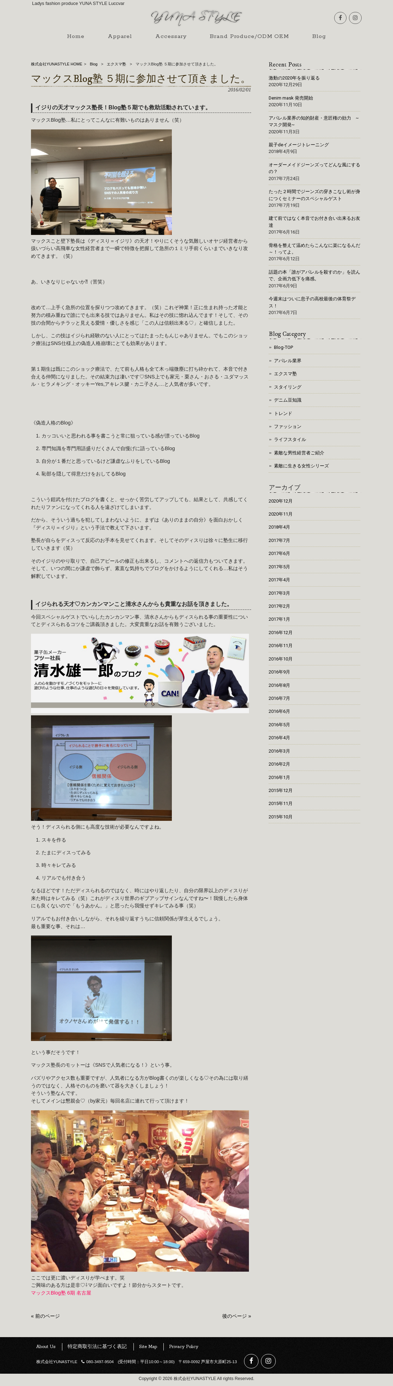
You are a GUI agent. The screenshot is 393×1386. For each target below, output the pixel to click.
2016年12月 (281, 632)
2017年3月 (279, 593)
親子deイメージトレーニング (299, 144)
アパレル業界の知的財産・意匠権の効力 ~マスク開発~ (314, 121)
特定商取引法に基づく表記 (97, 1349)
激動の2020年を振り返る (294, 78)
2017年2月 (279, 606)
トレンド (283, 413)
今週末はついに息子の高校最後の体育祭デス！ (312, 302)
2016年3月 (279, 751)
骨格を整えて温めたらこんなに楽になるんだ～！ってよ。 (314, 249)
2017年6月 (279, 553)
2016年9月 (279, 672)
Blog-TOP (283, 347)
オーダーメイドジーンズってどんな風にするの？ (314, 168)
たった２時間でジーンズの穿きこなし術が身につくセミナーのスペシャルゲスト (314, 195)
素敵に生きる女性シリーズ (301, 465)
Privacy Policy (183, 1349)
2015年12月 (281, 790)
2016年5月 (279, 724)
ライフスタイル (290, 439)
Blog (94, 64)
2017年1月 (279, 619)
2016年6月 (279, 711)
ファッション (287, 426)
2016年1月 (279, 777)
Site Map (148, 1349)
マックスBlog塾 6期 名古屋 (61, 1295)
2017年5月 (279, 566)
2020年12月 (281, 501)
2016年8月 (279, 685)
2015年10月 (281, 816)
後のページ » (236, 1319)
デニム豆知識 (287, 400)
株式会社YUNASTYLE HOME (56, 64)
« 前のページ (45, 1319)
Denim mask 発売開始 (291, 98)
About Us (45, 1349)
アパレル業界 (287, 360)
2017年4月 (279, 579)
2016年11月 (281, 645)
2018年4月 (279, 527)
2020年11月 (281, 514)
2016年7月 (279, 698)
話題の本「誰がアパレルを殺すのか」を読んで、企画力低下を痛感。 (314, 275)
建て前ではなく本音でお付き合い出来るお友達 (314, 222)
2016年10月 (281, 659)
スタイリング (287, 387)
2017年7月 (279, 540)
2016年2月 (279, 764)
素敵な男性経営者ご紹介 (299, 452)
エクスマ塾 (116, 64)
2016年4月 (279, 737)
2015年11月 (281, 803)
